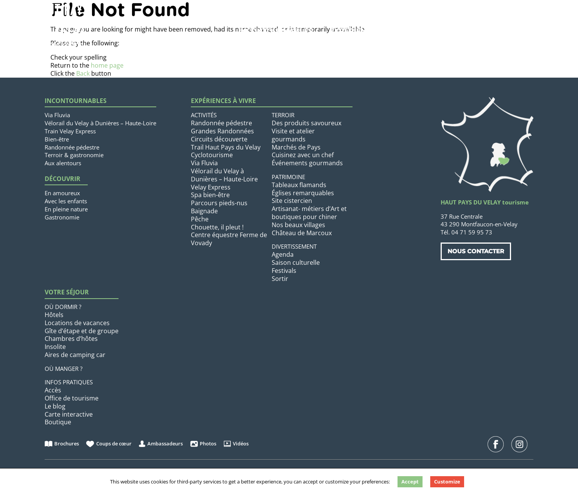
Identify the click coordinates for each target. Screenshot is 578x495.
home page (107, 65)
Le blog (55, 406)
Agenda (283, 254)
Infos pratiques (69, 382)
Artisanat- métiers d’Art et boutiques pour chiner (309, 212)
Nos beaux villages (298, 225)
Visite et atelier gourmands (293, 135)
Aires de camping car (75, 354)
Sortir (280, 278)
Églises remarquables (303, 193)
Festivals (284, 270)
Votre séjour (456, 31)
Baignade (204, 211)
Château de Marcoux (302, 233)
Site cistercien (292, 200)
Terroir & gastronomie (74, 155)
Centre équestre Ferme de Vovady (229, 239)
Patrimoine (288, 177)
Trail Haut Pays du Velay (226, 147)
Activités (204, 115)
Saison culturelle (296, 262)
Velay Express (211, 187)
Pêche (200, 219)
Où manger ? (63, 368)
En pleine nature (66, 209)
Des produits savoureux (306, 123)
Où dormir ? (63, 307)
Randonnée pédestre (72, 147)
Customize (447, 481)
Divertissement (294, 246)
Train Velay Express (70, 131)
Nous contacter (476, 251)
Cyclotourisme (212, 155)
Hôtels (54, 315)
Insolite (55, 346)
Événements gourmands (307, 163)
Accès (53, 390)
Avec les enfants (66, 201)
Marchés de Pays (296, 147)
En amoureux (62, 193)
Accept (410, 481)
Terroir (283, 115)
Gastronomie (62, 217)
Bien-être (57, 139)
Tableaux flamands (299, 185)
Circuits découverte (219, 139)
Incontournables (275, 31)
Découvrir (62, 179)
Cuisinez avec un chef (303, 155)
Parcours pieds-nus (219, 203)
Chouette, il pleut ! (217, 227)
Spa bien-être (210, 195)
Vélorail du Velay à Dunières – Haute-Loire (100, 123)
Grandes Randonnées (222, 131)
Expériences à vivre (370, 31)
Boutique (58, 422)
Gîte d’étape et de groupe (82, 331)
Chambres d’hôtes (71, 338)
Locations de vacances (77, 323)
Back (83, 73)
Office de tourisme (72, 398)
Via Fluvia (57, 115)
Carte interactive (69, 414)
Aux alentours (63, 163)
